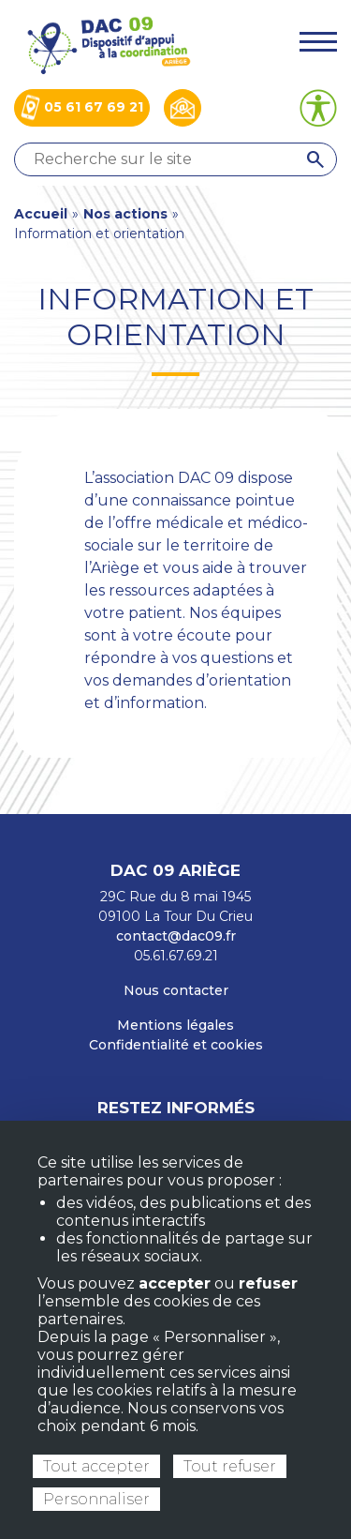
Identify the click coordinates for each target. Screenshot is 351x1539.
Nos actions (125, 213)
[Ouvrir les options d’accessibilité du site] (318, 108)
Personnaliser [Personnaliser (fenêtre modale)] (96, 1499)
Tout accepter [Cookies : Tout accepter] (96, 1466)
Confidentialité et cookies (176, 1044)
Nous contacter (176, 990)
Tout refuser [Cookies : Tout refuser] (229, 1466)
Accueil (40, 213)
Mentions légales (175, 1025)
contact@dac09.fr (176, 936)
